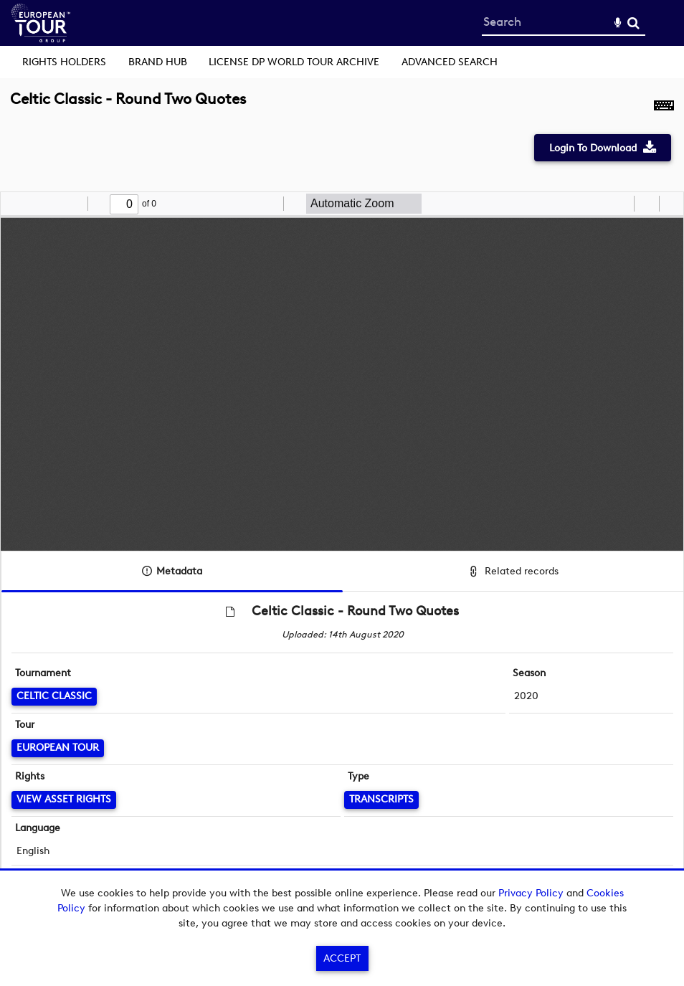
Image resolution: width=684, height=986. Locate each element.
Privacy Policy (531, 893)
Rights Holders (64, 62)
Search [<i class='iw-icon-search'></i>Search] (633, 22)
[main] (342, 502)
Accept (342, 958)
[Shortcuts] (664, 106)
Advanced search (450, 62)
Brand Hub (157, 62)
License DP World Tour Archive (294, 62)
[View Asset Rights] (63, 800)
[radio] (621, 204)
